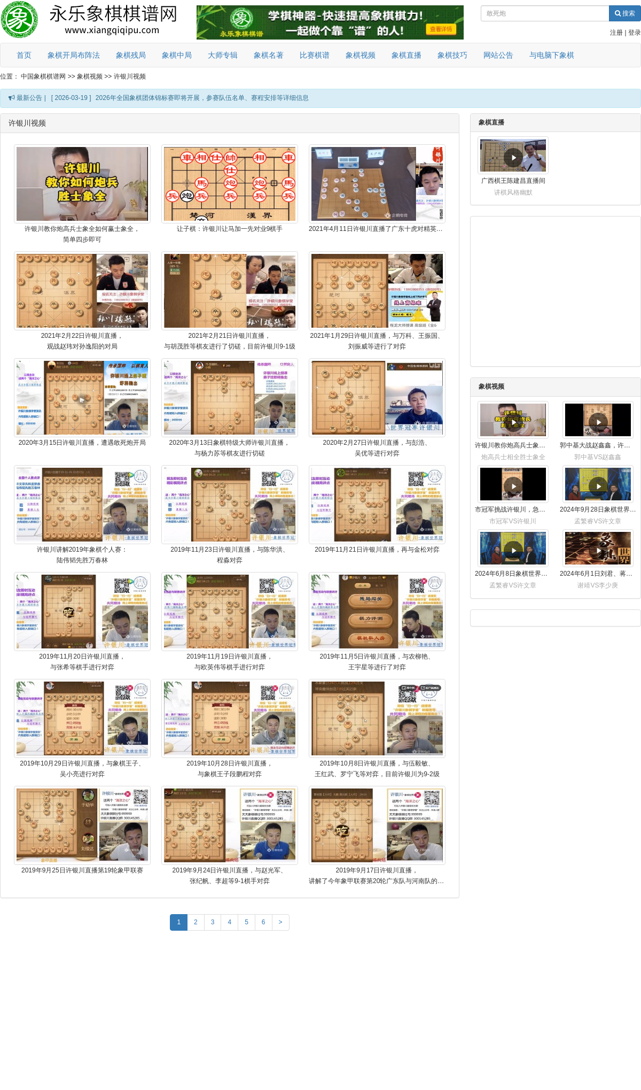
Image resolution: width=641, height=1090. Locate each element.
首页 (24, 55)
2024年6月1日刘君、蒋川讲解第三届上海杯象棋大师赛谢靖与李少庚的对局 (598, 573)
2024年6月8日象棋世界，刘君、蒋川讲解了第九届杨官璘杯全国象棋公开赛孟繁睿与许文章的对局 (513, 573)
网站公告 (498, 55)
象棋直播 (406, 55)
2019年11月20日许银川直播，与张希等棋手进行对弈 (82, 662)
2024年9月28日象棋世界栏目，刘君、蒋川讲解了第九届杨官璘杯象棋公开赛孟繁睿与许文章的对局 (598, 509)
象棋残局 (131, 55)
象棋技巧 (452, 55)
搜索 (625, 13)
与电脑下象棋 (551, 55)
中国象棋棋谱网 (43, 76)
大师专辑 (223, 55)
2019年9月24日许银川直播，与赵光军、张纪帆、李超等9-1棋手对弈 (230, 876)
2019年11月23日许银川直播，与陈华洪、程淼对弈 (229, 555)
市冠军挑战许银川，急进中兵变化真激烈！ (513, 509)
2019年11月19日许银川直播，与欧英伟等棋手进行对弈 (229, 662)
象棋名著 (269, 55)
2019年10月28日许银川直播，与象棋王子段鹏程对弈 (229, 769)
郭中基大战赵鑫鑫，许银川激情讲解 (598, 445)
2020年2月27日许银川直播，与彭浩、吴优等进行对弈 (377, 448)
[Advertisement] (229, 1013)
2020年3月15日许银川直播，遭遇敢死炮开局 (82, 442)
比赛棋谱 (315, 55)
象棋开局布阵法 (74, 55)
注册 (616, 32)
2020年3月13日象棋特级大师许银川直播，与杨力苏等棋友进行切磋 (230, 448)
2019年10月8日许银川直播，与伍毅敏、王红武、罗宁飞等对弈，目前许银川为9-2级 (377, 769)
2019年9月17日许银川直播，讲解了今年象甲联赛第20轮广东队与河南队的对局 (377, 876)
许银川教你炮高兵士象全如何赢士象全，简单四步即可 (82, 234)
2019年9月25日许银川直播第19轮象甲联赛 (82, 870)
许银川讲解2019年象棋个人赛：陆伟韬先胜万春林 (82, 555)
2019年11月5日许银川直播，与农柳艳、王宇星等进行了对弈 (377, 662)
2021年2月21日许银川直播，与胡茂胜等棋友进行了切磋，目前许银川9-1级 (229, 341)
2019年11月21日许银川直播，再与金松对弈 (377, 549)
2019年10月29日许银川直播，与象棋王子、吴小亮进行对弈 (82, 769)
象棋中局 (177, 55)
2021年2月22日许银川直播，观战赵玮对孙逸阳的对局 (82, 341)
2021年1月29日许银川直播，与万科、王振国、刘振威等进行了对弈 (377, 341)
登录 (634, 32)
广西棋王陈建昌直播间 (513, 180)
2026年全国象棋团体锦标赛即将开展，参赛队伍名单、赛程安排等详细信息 (202, 98)
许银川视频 (130, 76)
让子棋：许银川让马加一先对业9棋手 (230, 229)
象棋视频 (361, 55)
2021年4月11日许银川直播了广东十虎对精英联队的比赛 (377, 229)
